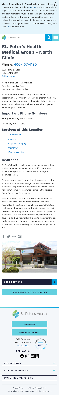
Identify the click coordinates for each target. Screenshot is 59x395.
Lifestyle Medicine (15, 152)
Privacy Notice (19, 388)
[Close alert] (55, 4)
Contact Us (29, 324)
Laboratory (12, 139)
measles (32, 7)
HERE (9, 26)
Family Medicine (14, 134)
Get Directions (8, 76)
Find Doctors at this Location (29, 292)
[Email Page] (20, 237)
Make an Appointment (29, 332)
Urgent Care (12, 148)
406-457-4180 (25, 64)
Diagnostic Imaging (16, 143)
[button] (15, 237)
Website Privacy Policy (37, 388)
